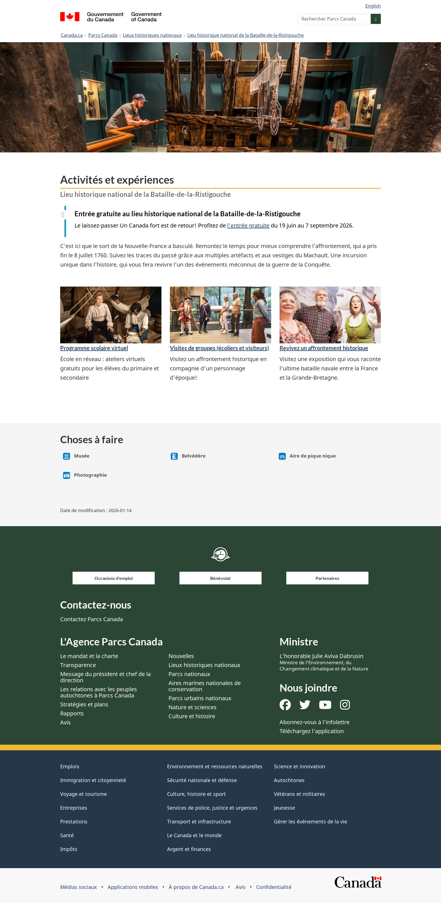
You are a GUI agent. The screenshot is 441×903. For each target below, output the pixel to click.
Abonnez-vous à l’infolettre (315, 722)
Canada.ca (72, 35)
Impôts (68, 849)
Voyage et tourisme (83, 794)
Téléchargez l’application (312, 731)
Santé (67, 835)
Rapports (72, 713)
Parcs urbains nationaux (199, 698)
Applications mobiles (133, 887)
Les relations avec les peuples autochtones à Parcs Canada (98, 692)
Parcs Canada (102, 35)
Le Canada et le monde (194, 835)
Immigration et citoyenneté (93, 780)
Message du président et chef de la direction (105, 677)
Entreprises (73, 807)
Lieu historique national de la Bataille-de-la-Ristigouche (245, 35)
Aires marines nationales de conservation (204, 686)
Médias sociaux (78, 887)
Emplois (69, 766)
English (373, 6)
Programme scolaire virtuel (94, 347)
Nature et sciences (192, 707)
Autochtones (289, 780)
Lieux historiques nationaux (152, 35)
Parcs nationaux (189, 674)
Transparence (78, 665)
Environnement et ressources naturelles (214, 766)
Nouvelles (181, 656)
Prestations (73, 821)
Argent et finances (189, 849)
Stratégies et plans (84, 704)
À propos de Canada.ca (196, 887)
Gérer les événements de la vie (310, 821)
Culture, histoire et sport (196, 794)
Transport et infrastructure (199, 821)
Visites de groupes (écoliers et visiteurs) (219, 347)
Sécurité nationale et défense (202, 780)
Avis (65, 722)
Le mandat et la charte (89, 656)
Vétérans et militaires (299, 794)
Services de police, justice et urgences (212, 807)
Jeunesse (284, 807)
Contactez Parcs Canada (91, 619)
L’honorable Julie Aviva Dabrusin (324, 662)
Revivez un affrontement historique (324, 347)
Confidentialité (273, 887)
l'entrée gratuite (248, 225)
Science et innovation (299, 766)
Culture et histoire (191, 716)
